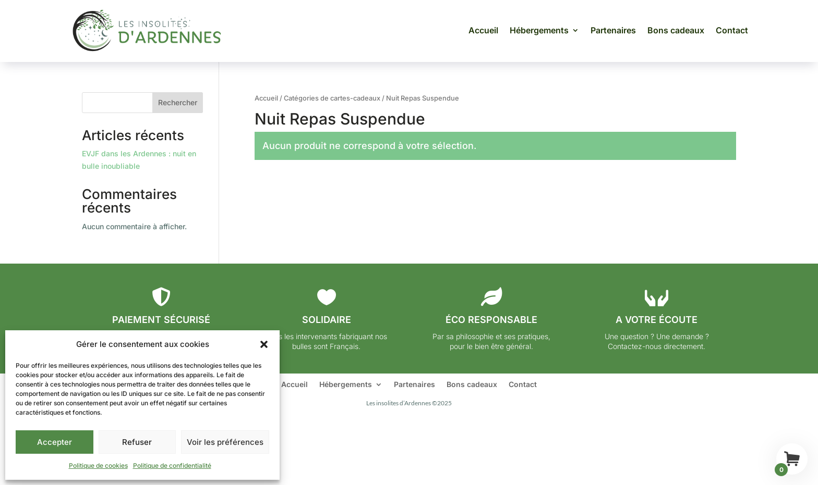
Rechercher (177, 102)
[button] (264, 344)
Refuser (137, 442)
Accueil (483, 30)
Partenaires (613, 30)
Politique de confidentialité (172, 465)
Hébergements (539, 30)
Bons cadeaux (675, 30)
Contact (732, 30)
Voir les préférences (225, 442)
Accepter (54, 442)
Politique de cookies (98, 465)
